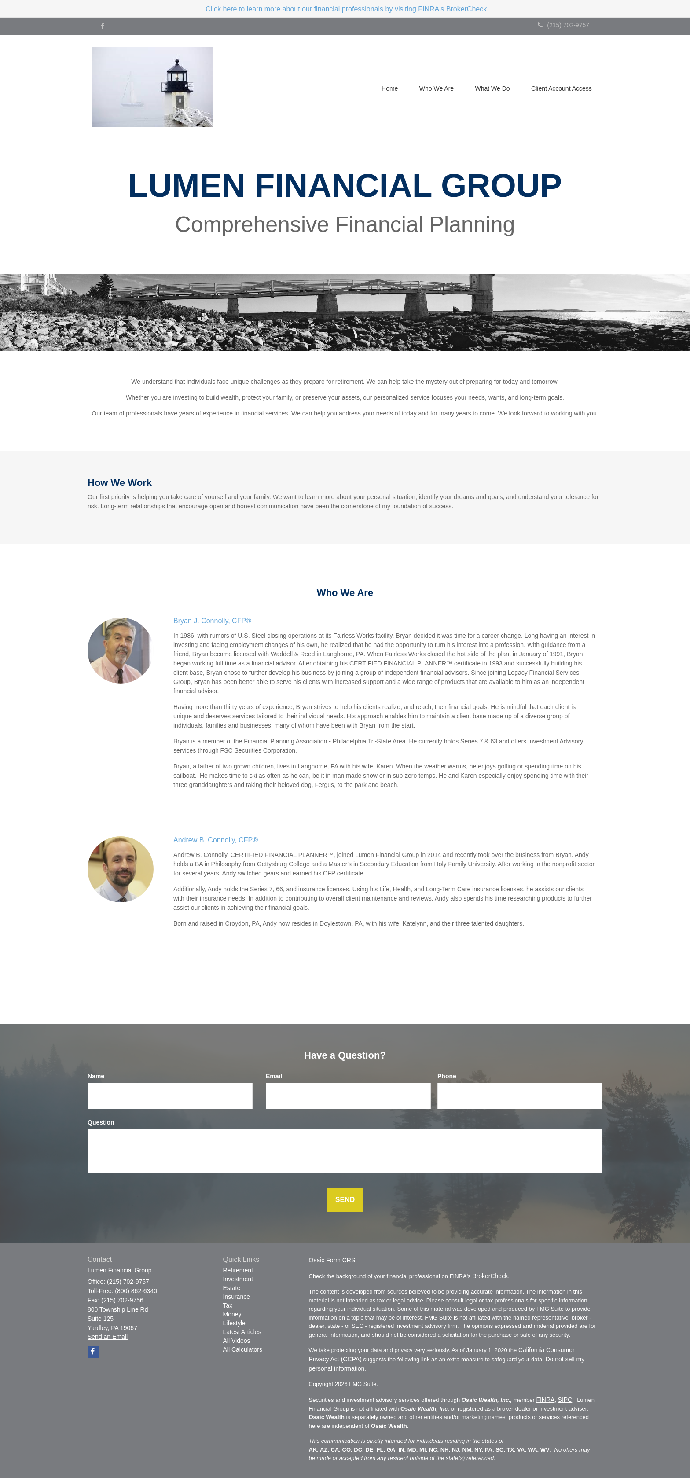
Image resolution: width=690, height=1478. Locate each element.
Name (96, 1076)
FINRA (545, 1399)
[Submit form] (345, 1200)
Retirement (238, 1270)
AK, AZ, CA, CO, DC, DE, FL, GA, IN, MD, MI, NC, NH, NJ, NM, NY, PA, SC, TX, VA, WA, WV (429, 1449)
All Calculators (242, 1349)
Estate (232, 1287)
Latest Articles (242, 1331)
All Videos (236, 1340)
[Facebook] (102, 26)
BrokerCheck (490, 1275)
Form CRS (340, 1260)
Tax (228, 1305)
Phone (446, 1076)
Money (232, 1314)
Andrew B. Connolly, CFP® (215, 840)
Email (274, 1076)
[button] (435, 88)
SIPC (565, 1399)
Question (101, 1122)
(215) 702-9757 (563, 25)
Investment (238, 1279)
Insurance (236, 1296)
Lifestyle (234, 1323)
